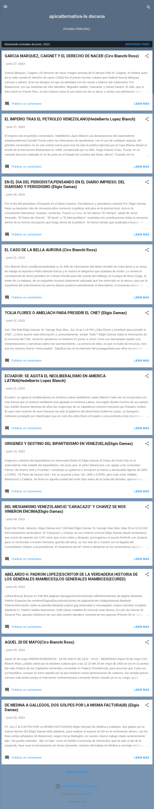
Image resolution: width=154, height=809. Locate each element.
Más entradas (77, 772)
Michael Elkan (86, 794)
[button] (147, 57)
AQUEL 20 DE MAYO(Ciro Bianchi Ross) (39, 642)
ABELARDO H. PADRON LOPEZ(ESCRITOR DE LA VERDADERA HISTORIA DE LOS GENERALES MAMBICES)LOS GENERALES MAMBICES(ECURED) (71, 576)
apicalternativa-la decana (77, 16)
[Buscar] (148, 8)
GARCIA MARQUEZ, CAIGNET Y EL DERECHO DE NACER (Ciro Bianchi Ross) (72, 56)
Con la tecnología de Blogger (77, 786)
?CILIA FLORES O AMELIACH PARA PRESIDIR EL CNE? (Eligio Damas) (66, 312)
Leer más (141, 103)
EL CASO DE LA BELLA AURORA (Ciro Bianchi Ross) (51, 250)
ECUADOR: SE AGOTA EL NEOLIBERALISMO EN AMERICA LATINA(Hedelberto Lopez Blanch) (55, 378)
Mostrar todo (137, 44)
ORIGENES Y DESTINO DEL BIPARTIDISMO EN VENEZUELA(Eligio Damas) (69, 443)
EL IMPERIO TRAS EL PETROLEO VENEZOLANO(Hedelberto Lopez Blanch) (70, 119)
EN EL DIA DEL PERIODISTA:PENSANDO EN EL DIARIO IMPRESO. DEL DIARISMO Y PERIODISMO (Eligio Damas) (65, 184)
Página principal (77, 29)
